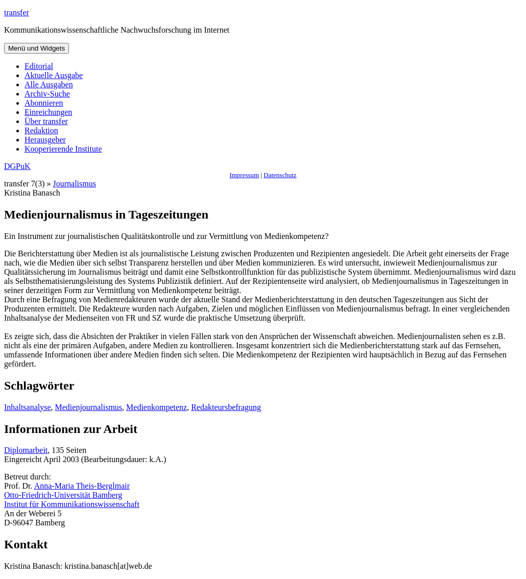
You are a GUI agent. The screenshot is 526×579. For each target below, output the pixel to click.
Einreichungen (48, 112)
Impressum (244, 175)
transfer (16, 12)
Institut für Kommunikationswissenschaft (71, 504)
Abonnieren (44, 103)
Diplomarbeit (25, 450)
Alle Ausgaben (49, 84)
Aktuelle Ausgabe (54, 75)
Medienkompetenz (156, 407)
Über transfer (46, 121)
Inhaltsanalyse (27, 407)
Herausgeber (45, 139)
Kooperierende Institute (63, 148)
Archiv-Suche (47, 93)
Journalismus (74, 183)
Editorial (39, 66)
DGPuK (17, 166)
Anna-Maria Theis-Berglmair (82, 485)
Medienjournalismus (89, 407)
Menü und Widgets (36, 48)
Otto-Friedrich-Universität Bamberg (63, 495)
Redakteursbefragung (226, 407)
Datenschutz (280, 175)
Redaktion (41, 130)
